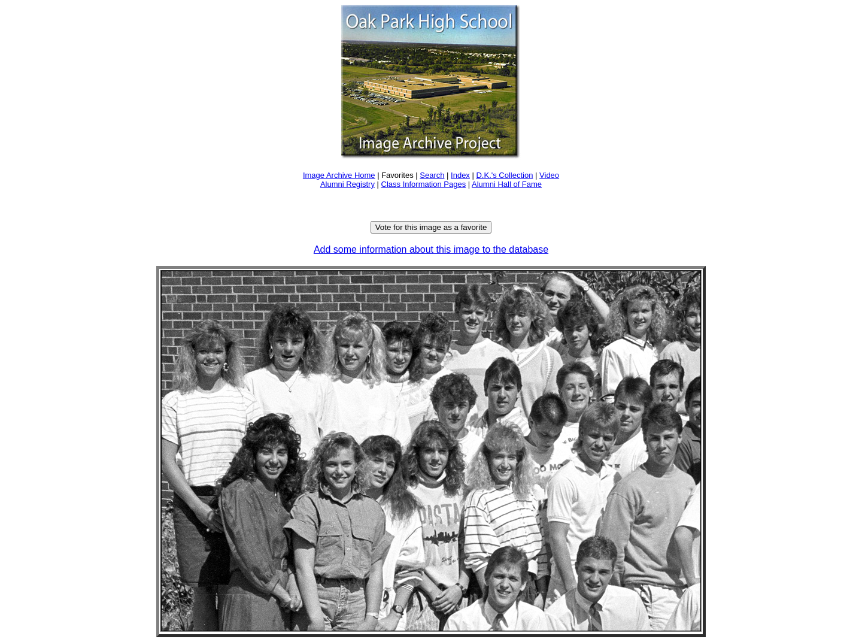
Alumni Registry (347, 184)
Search (432, 175)
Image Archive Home (339, 175)
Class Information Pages (423, 184)
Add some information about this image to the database (431, 249)
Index (460, 175)
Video (549, 175)
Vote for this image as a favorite (431, 227)
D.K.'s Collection (504, 175)
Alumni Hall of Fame (507, 184)
